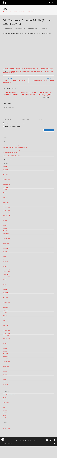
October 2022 (6, 274)
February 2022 (6, 294)
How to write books (48, 69)
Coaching (39, 440)
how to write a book (30, 69)
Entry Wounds (6, 397)
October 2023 (6, 243)
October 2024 (6, 212)
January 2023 (5, 266)
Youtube (35, 28)
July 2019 (5, 374)
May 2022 (5, 287)
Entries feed (5, 426)
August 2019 (5, 371)
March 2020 (5, 353)
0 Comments (44, 28)
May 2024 (5, 225)
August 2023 (5, 248)
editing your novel (30, 68)
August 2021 (5, 310)
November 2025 (6, 179)
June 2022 (5, 284)
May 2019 (5, 379)
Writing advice (6, 72)
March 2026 (5, 169)
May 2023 (5, 256)
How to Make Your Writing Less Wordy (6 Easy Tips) (28, 93)
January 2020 (5, 358)
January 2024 (5, 235)
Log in (4, 425)
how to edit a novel (45, 68)
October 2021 (6, 305)
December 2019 (6, 361)
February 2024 (6, 233)
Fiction (38, 68)
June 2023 (5, 253)
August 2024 (5, 218)
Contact (28, 442)
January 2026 (5, 174)
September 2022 (6, 276)
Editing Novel (6, 68)
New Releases (6, 402)
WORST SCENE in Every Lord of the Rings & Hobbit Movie (15, 147)
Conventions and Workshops (9, 394)
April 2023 (5, 259)
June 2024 (5, 223)
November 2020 (6, 333)
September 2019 (6, 369)
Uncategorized (6, 412)
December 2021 (6, 300)
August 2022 (5, 279)
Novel (4, 71)
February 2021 (6, 325)
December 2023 (6, 238)
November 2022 (6, 271)
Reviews (4, 405)
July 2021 (5, 312)
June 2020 (5, 346)
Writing (30, 28)
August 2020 (5, 340)
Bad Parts (7, 67)
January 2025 (5, 205)
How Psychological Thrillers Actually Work (11, 155)
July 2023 (5, 251)
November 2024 (6, 210)
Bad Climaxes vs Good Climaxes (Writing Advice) (13, 150)
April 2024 (5, 228)
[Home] (3, 11)
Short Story (5, 410)
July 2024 (5, 220)
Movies (4, 399)
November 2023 (6, 241)
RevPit (4, 407)
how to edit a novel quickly (19, 69)
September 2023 (6, 246)
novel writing (9, 71)
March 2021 (5, 323)
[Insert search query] (28, 137)
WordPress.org (6, 430)
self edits (39, 71)
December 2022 (6, 269)
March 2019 (5, 384)
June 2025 (5, 192)
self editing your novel (31, 71)
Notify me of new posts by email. (12, 126)
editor (35, 68)
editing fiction (50, 67)
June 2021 (5, 315)
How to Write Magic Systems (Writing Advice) (11, 93)
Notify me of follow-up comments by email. (15, 123)
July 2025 (5, 189)
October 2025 (6, 182)
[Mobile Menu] (51, 2)
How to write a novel (39, 69)
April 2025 (5, 197)
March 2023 (5, 261)
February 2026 (6, 171)
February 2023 (6, 264)
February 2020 (6, 356)
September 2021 (6, 307)
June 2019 (5, 376)
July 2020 (5, 343)
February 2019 (6, 387)
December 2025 (6, 177)
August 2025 (5, 187)
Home (17, 440)
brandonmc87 (8, 28)
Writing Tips (12, 72)
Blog (31, 440)
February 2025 (6, 202)
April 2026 (5, 166)
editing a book (37, 67)
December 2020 (6, 330)
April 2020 (5, 351)
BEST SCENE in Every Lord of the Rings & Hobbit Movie (14, 145)
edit (29, 67)
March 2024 (5, 230)
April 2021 (5, 320)
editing (31, 67)
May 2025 (5, 194)
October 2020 (6, 335)
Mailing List (26, 440)
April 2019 (5, 381)
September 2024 (6, 215)
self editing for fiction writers (19, 71)
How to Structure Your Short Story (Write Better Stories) (46, 94)
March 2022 (5, 292)
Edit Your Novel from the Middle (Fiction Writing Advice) (21, 11)
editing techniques (21, 68)
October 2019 (6, 366)
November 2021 (6, 302)
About (21, 440)
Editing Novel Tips (13, 68)
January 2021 (5, 328)
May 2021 (5, 317)
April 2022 (5, 289)
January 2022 (5, 297)
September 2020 (6, 338)
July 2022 (5, 282)
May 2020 (5, 348)
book (11, 67)
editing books (43, 67)
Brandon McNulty (16, 67)
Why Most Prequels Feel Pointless (10, 152)
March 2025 (5, 200)
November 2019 (6, 364)
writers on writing (45, 71)
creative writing (24, 67)
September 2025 (6, 184)
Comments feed (6, 428)
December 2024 (6, 207)
